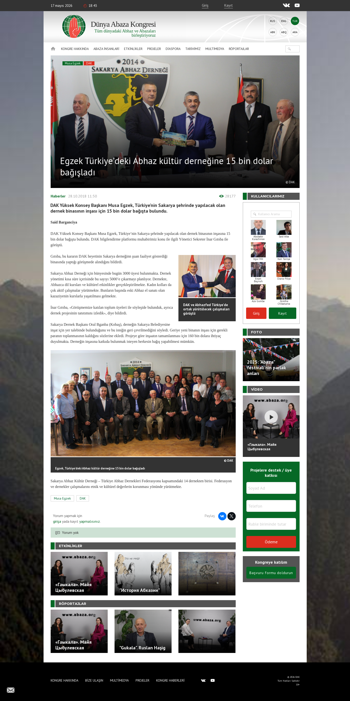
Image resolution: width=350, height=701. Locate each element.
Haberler (58, 196)
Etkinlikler (133, 49)
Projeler (154, 49)
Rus (272, 21)
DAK (89, 63)
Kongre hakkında (75, 49)
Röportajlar (239, 49)
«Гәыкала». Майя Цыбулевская (262, 446)
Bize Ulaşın (94, 680)
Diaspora (173, 49)
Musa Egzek (72, 63)
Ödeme (271, 542)
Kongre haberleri (170, 680)
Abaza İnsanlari (106, 49)
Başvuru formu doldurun (271, 572)
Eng (283, 21)
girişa (57, 521)
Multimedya (214, 49)
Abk (272, 32)
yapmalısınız (89, 521)
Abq (284, 32)
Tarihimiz (193, 49)
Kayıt (228, 5)
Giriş (205, 5)
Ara (294, 32)
